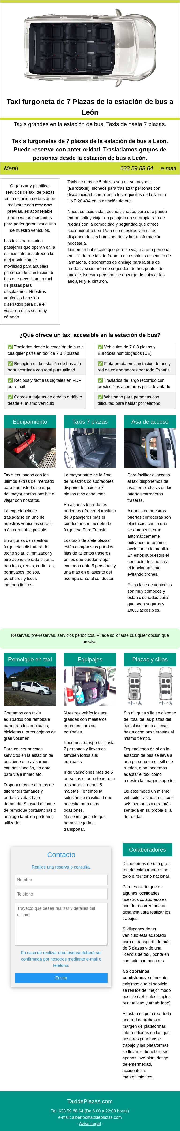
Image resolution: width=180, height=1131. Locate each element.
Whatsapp (113, 397)
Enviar (61, 978)
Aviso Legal (90, 1123)
